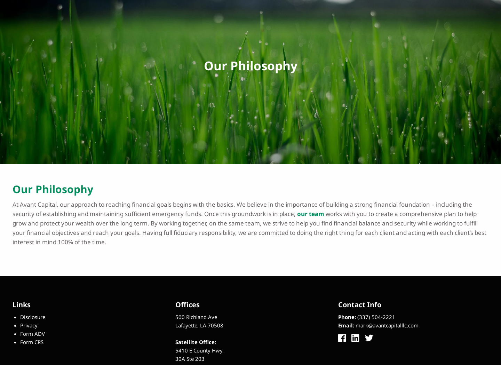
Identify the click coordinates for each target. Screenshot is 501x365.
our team (310, 214)
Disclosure (32, 317)
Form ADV (32, 333)
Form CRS (31, 342)
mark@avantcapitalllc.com (387, 325)
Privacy (29, 325)
